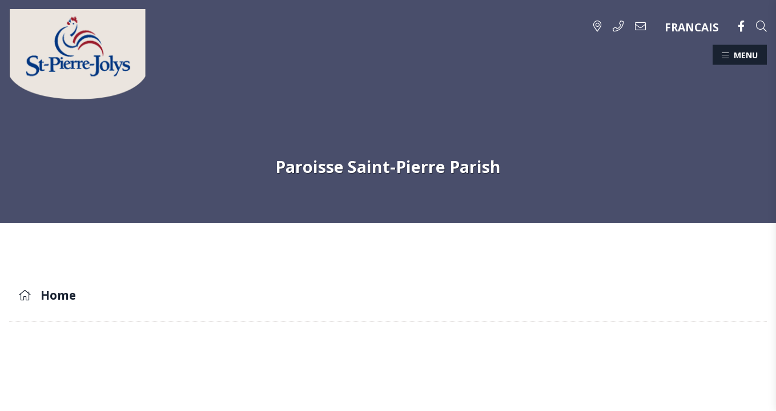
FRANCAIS (692, 27)
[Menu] (740, 55)
